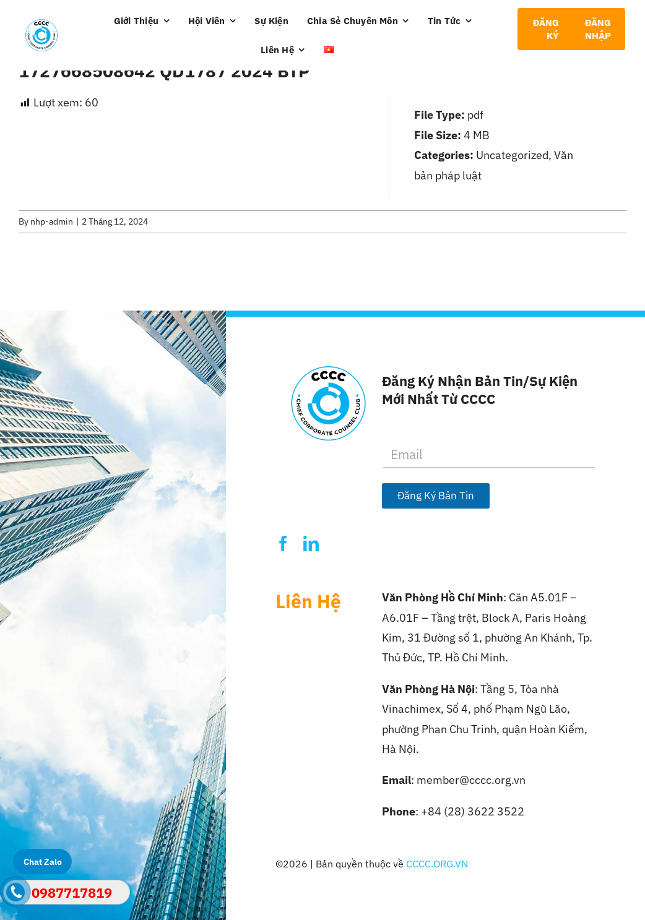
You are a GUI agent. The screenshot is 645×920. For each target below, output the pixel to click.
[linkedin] (311, 543)
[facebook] (283, 543)
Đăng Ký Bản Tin (435, 495)
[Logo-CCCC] (41, 24)
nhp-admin (51, 221)
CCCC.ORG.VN (437, 864)
